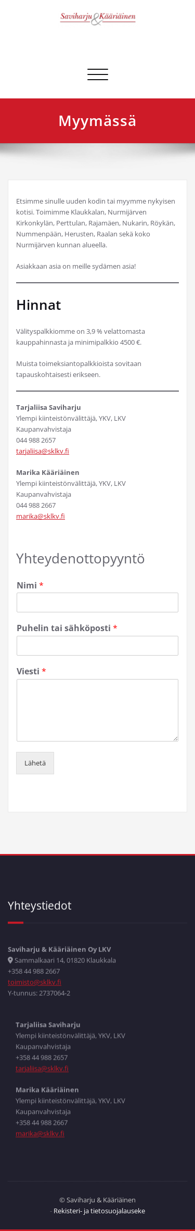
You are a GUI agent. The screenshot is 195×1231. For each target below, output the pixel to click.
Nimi (30, 578)
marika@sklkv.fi (40, 508)
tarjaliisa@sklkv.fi (42, 443)
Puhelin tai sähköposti (67, 621)
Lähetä (35, 755)
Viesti (31, 664)
